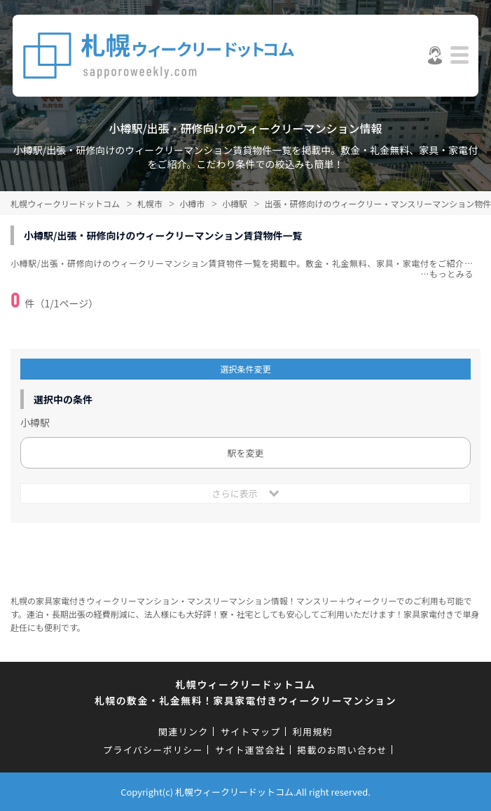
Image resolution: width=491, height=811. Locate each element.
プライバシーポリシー (153, 749)
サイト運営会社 (250, 749)
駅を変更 (245, 452)
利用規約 (313, 731)
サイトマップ (251, 731)
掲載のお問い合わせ (342, 749)
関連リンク (183, 731)
